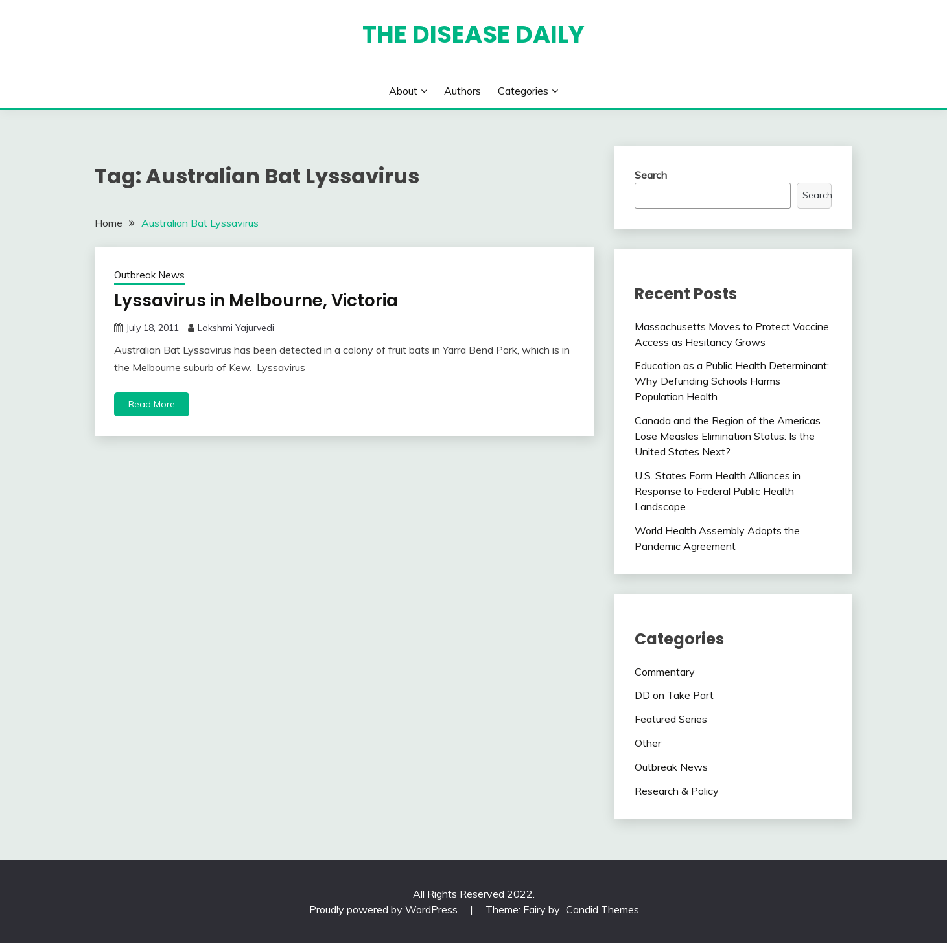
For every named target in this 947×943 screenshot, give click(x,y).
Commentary (665, 671)
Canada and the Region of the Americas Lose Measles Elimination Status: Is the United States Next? (728, 436)
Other (648, 742)
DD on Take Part (674, 694)
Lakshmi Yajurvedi (236, 328)
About (403, 90)
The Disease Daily (473, 34)
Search (651, 174)
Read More (151, 404)
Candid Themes (602, 909)
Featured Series (671, 718)
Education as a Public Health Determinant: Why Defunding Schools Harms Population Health (732, 381)
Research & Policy (677, 790)
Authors (462, 90)
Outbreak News (149, 275)
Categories (523, 90)
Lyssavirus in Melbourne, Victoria (256, 300)
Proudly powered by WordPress (384, 909)
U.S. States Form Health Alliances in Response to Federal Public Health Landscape (718, 491)
